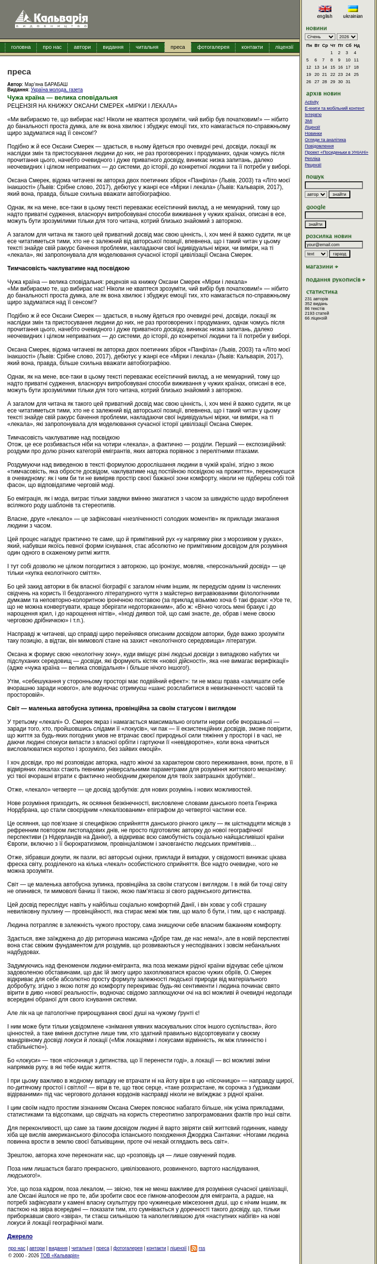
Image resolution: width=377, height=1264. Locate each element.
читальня (147, 47)
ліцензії (284, 47)
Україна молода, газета (57, 89)
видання (113, 47)
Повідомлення (319, 146)
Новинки (313, 133)
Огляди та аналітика (325, 139)
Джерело (19, 1236)
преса (178, 47)
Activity (312, 102)
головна (21, 47)
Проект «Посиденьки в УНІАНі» (336, 152)
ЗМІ (308, 120)
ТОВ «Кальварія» (59, 1255)
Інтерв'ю (313, 114)
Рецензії (313, 164)
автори (82, 47)
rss (202, 1248)
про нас (52, 47)
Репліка (312, 158)
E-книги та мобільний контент (334, 108)
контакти (252, 47)
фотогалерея (213, 47)
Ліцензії (312, 127)
